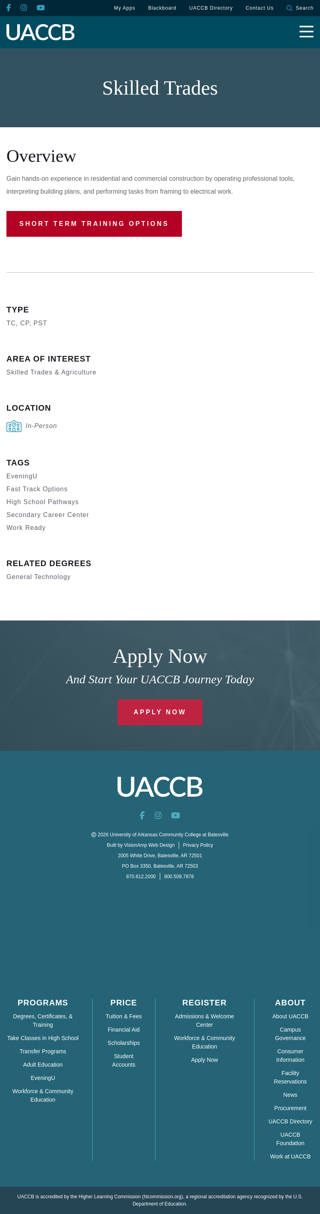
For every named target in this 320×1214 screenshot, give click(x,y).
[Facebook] (8, 8)
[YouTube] (41, 8)
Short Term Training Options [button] (94, 223)
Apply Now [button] (160, 712)
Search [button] (300, 8)
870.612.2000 (141, 876)
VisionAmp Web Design (149, 845)
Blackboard (162, 8)
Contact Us (260, 8)
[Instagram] (24, 8)
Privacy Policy (198, 845)
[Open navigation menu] (306, 32)
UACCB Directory (211, 8)
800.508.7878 (179, 876)
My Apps (124, 8)
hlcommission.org (162, 1197)
